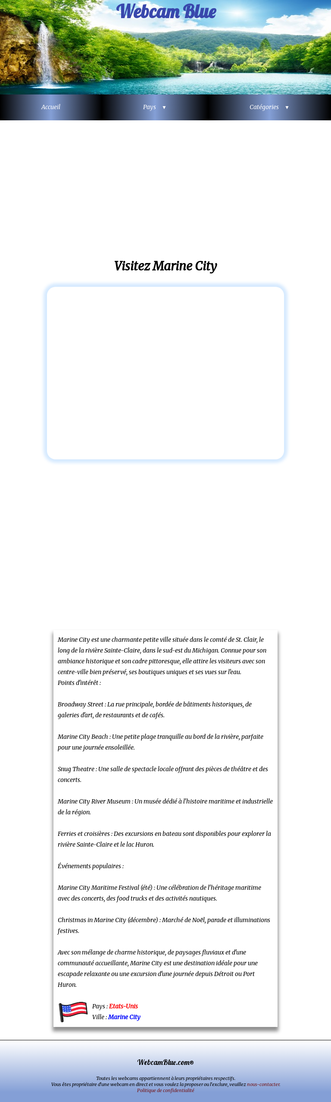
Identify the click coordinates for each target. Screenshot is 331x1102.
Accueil (50, 107)
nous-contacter (263, 1084)
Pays (151, 107)
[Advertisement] (165, 189)
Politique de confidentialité (165, 1090)
